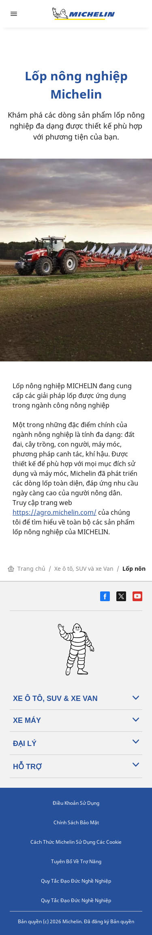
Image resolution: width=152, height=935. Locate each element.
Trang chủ (26, 568)
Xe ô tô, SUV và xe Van (83, 568)
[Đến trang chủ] (83, 13)
